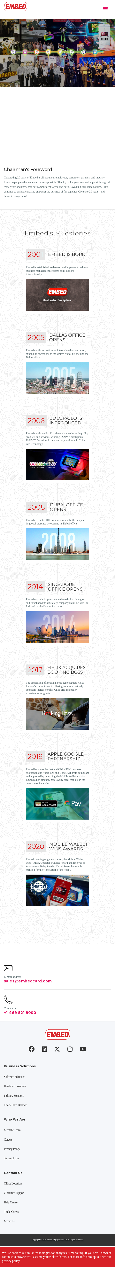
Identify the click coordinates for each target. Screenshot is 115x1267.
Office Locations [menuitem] (13, 1196)
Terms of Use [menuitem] (11, 1171)
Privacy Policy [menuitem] (12, 1161)
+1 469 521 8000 (20, 1025)
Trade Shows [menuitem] (11, 1224)
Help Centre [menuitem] (10, 1215)
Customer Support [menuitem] (14, 1205)
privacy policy (11, 1261)
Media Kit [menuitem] (9, 1234)
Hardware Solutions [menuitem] (15, 1099)
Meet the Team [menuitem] (12, 1143)
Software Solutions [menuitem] (14, 1089)
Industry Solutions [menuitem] (14, 1108)
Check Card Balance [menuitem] (15, 1118)
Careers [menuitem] (8, 1152)
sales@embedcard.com (28, 994)
